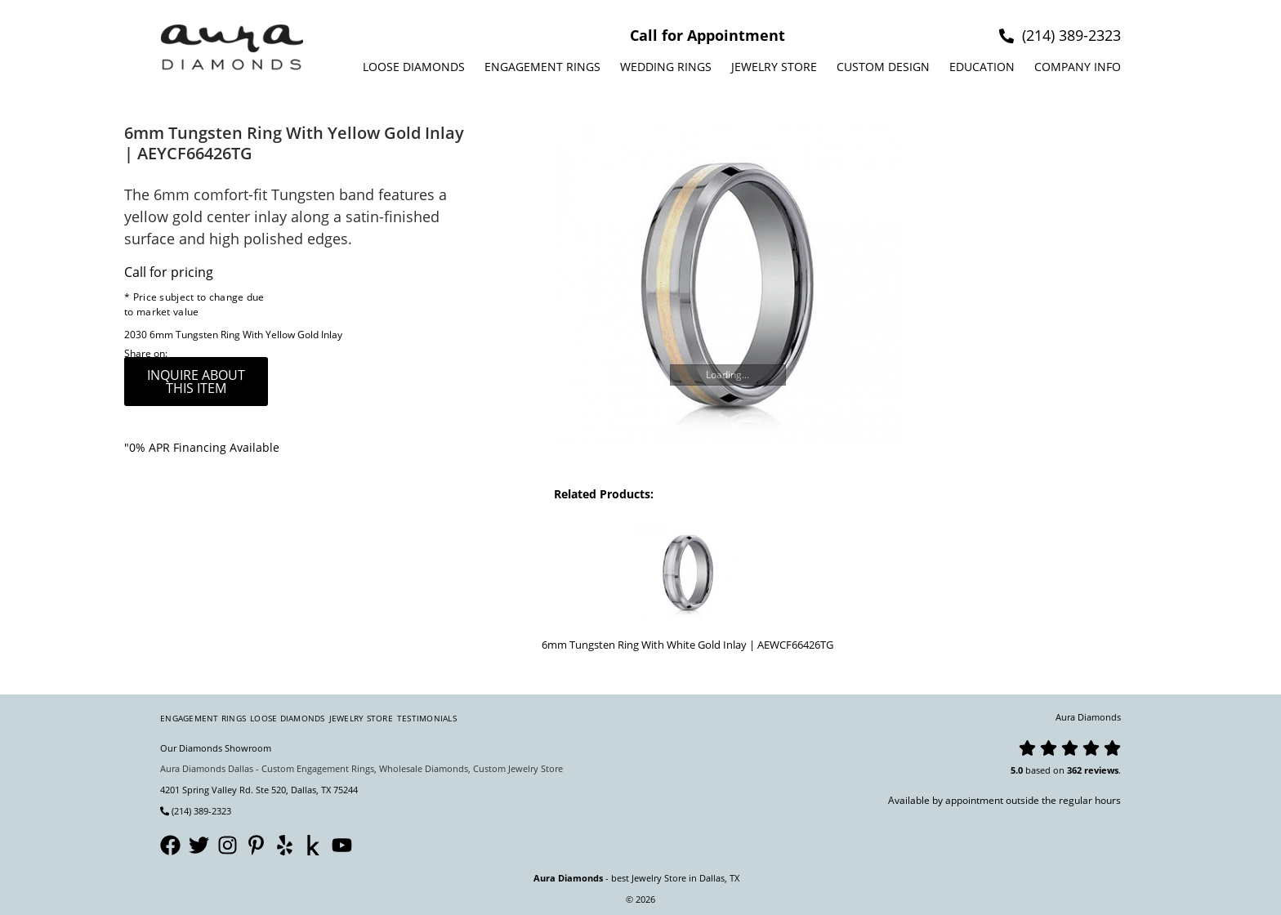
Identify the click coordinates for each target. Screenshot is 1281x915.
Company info (1077, 66)
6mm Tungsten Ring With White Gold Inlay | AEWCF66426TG (687, 644)
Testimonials (427, 718)
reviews (1101, 770)
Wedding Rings (666, 66)
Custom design (883, 66)
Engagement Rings (542, 66)
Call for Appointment (707, 35)
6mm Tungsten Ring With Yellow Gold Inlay (246, 334)
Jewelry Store (774, 66)
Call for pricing (168, 272)
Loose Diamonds (414, 66)
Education (982, 66)
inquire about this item (196, 381)
